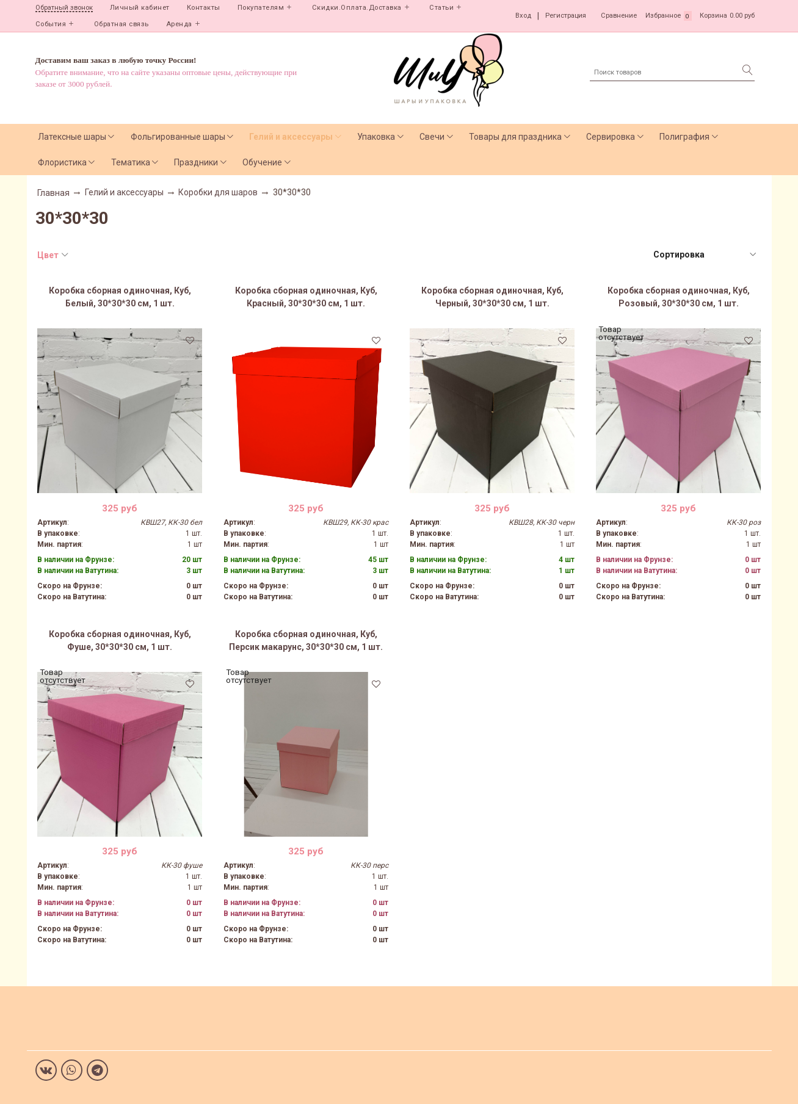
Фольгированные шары (178, 137)
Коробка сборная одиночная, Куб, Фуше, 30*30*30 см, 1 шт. (120, 640)
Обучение (262, 162)
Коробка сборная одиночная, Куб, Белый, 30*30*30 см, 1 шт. (120, 297)
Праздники (196, 162)
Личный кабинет (140, 8)
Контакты (203, 8)
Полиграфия (684, 137)
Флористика (62, 162)
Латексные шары (72, 137)
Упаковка (376, 137)
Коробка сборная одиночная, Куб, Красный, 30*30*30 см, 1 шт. (306, 297)
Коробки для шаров (218, 192)
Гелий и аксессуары (291, 137)
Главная (53, 193)
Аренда (179, 24)
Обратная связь (121, 24)
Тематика (130, 162)
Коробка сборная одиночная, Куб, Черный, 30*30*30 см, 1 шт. (492, 297)
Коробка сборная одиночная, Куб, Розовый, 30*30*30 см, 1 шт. (679, 297)
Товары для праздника (515, 137)
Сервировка (610, 137)
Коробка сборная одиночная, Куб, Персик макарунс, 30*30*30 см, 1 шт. (306, 640)
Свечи (431, 137)
